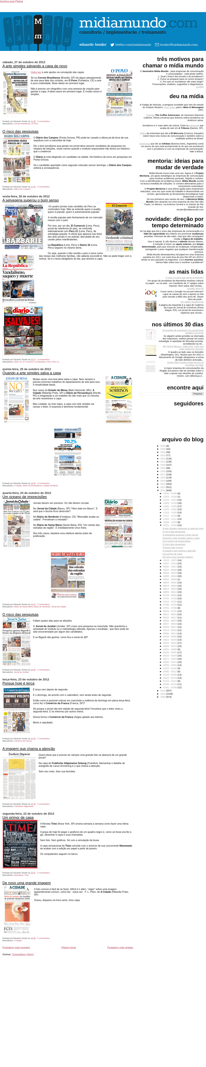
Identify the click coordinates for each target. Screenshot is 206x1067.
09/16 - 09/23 (170, 573)
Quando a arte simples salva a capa (31, 373)
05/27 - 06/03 (170, 623)
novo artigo (169, 107)
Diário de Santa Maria (23, 606)
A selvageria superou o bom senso (30, 200)
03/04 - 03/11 (170, 662)
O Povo (34, 123)
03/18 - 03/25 (170, 655)
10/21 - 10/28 (170, 525)
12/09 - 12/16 (170, 503)
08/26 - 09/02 (170, 582)
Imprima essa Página (11, 1)
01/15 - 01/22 (170, 681)
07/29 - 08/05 (170, 595)
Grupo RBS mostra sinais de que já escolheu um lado (185, 363)
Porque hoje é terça (18, 683)
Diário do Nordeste (42, 606)
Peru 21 (55, 362)
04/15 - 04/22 (170, 643)
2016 (163, 477)
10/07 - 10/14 (170, 563)
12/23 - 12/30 (170, 496)
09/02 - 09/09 (170, 579)
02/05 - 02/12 (170, 671)
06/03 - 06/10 (170, 620)
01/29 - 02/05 (170, 674)
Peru (49, 362)
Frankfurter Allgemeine (24, 806)
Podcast (150, 115)
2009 (163, 697)
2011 (163, 690)
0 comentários (43, 121)
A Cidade (18, 485)
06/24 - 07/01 (170, 611)
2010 (163, 693)
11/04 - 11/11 (170, 519)
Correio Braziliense (22, 123)
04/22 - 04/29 (170, 639)
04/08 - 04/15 (170, 646)
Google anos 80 (195, 288)
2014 (163, 484)
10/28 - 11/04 (170, 522)
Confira (200, 86)
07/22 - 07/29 (170, 598)
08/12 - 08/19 (170, 588)
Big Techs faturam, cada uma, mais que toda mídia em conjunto (183, 347)
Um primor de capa (18, 817)
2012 (163, 490)
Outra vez (36, 72)
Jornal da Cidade (58, 606)
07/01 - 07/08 (170, 608)
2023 (163, 455)
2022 (163, 458)
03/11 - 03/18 (170, 658)
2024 (163, 452)
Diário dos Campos (22, 189)
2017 (163, 474)
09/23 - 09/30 (170, 570)
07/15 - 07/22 (170, 601)
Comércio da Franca (23, 741)
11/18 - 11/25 (170, 512)
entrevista (194, 125)
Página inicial (68, 947)
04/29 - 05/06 (170, 636)
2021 (163, 461)
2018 (163, 471)
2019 (163, 468)
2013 (163, 487)
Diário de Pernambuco (32, 485)
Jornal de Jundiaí (21, 672)
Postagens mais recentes (16, 947)
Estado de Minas (50, 485)
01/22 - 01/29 (170, 678)
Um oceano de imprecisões (24, 497)
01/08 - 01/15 (170, 684)
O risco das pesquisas (20, 131)
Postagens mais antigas (120, 947)
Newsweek (18, 875)
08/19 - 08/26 (170, 585)
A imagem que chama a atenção (28, 749)
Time (26, 875)
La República (40, 362)
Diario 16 (18, 362)
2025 (163, 449)
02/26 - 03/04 (170, 665)
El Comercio (28, 362)
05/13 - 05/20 (170, 630)
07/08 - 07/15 (170, 604)
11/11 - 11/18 (170, 515)
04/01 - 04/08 (170, 649)
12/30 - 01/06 (170, 493)
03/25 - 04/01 (170, 652)
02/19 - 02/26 (170, 668)
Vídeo (143, 133)
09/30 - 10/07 (170, 566)
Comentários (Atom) (23, 954)
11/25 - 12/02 (170, 509)
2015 (163, 480)
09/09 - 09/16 (170, 576)
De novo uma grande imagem (26, 883)
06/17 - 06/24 (170, 614)
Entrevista (145, 143)
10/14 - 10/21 (170, 560)
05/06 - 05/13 (170, 633)
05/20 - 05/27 (170, 627)
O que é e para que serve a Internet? (185, 277)
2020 (163, 464)
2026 (163, 446)
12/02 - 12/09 (170, 506)
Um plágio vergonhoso (192, 302)
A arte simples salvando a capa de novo (34, 66)
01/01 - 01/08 (170, 687)
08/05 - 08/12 (170, 592)
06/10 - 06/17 (170, 617)
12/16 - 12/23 (170, 499)
